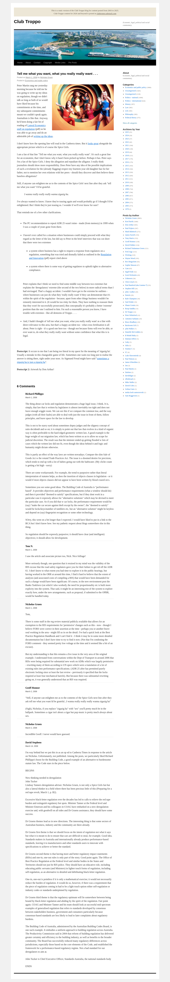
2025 (127, 132)
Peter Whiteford (131, 315)
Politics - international (133, 101)
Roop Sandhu (130, 309)
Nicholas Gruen (46, 77)
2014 (127, 169)
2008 (127, 189)
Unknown (128, 278)
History (128, 104)
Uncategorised (130, 94)
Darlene (128, 372)
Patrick (127, 295)
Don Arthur (129, 225)
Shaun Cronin (130, 305)
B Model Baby (130, 335)
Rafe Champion (131, 299)
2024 (127, 135)
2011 (127, 179)
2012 (127, 176)
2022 (127, 142)
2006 (127, 196)
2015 (127, 166)
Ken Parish (129, 221)
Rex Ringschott (130, 262)
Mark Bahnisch (130, 232)
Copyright (47, 62)
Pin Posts (73, 62)
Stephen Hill (129, 288)
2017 (127, 159)
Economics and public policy (36, 81)
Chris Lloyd (129, 282)
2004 (127, 202)
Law (126, 107)
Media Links (60, 62)
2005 (127, 199)
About (28, 62)
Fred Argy (129, 252)
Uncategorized (130, 91)
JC (126, 352)
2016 (127, 162)
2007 (127, 192)
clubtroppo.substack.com (106, 13)
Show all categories (130, 123)
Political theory (130, 118)
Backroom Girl (130, 325)
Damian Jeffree (130, 339)
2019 (127, 152)
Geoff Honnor (130, 242)
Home (20, 62)
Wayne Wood (130, 258)
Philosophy (129, 114)
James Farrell (130, 235)
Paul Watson (129, 359)
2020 (127, 149)
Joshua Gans (129, 389)
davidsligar (129, 376)
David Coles (129, 386)
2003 (127, 206)
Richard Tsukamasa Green (134, 248)
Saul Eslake (129, 302)
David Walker (130, 245)
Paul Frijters (129, 228)
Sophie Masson (130, 265)
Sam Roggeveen (131, 396)
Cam (127, 268)
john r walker (130, 292)
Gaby (127, 342)
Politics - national (131, 97)
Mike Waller (129, 382)
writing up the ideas (43, 136)
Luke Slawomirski (132, 356)
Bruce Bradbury (131, 322)
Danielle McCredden (132, 332)
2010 (127, 182)
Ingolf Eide (129, 272)
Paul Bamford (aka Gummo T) (136, 285)
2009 (127, 186)
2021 (127, 145)
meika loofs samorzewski (134, 392)
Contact (37, 62)
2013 (127, 172)
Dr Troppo (129, 312)
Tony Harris (129, 238)
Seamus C (128, 349)
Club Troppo (27, 21)
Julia (127, 345)
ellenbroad (129, 379)
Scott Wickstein (131, 275)
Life (126, 111)
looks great (93, 143)
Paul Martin (129, 369)
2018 (127, 155)
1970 (127, 209)
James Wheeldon (131, 362)
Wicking (128, 255)
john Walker (129, 329)
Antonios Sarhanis (132, 319)
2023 (127, 139)
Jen (126, 365)
